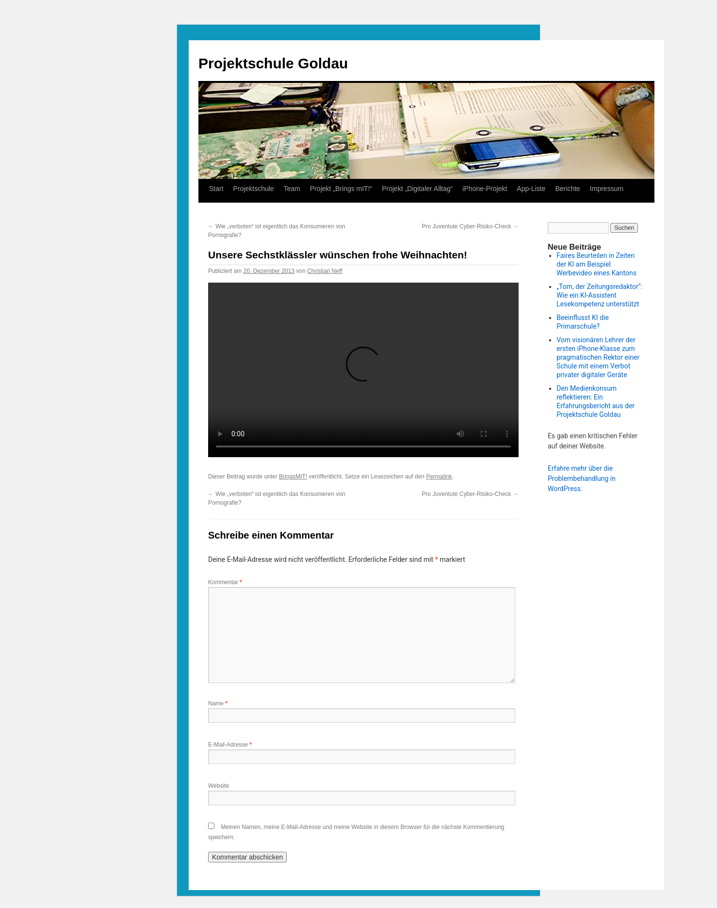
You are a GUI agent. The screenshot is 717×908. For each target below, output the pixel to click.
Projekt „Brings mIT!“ (341, 188)
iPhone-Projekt (485, 188)
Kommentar (225, 582)
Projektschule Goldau (273, 63)
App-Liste (531, 188)
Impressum (606, 188)
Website (218, 785)
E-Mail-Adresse (230, 744)
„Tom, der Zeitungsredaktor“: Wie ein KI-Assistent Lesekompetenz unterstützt (599, 295)
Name (218, 703)
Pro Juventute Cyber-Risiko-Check (470, 226)
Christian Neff (324, 271)
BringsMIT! (293, 476)
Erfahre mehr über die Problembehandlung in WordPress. (582, 478)
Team (292, 188)
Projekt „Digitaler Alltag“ (417, 188)
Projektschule (253, 188)
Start (216, 188)
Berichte (567, 188)
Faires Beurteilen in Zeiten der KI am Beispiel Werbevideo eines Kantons (596, 264)
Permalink (439, 476)
